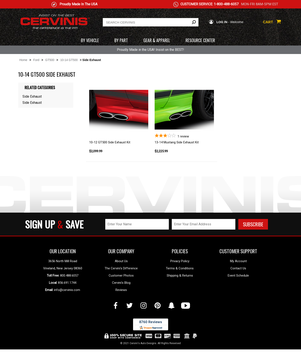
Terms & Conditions (180, 268)
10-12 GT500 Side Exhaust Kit (109, 142)
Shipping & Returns (180, 275)
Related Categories (40, 87)
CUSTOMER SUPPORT (238, 251)
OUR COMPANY (121, 251)
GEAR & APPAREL (156, 40)
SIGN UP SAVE (54, 224)
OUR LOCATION (63, 251)
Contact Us (238, 268)
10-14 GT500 (69, 60)
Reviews (121, 290)
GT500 (49, 60)
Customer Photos (121, 275)
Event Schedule (238, 275)
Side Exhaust (32, 96)
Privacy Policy (179, 261)
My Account (238, 261)
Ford (36, 60)
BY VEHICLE (90, 40)
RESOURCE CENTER (200, 40)
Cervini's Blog (121, 283)
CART (272, 22)
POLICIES (180, 251)
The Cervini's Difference (121, 268)
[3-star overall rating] (184, 135)
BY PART (121, 40)
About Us (121, 261)
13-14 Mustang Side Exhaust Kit (177, 142)
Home (23, 60)
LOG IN (218, 22)
